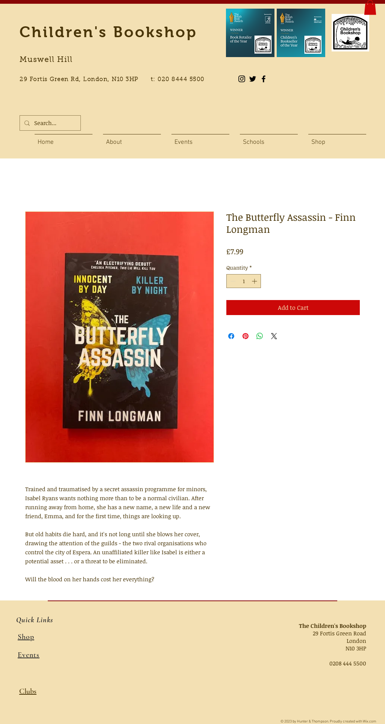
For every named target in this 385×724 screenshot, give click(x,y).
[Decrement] (232, 281)
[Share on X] (274, 336)
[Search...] (49, 123)
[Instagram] (241, 78)
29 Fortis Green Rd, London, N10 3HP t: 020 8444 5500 (116, 80)
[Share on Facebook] (231, 336)
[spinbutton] (243, 281)
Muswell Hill (46, 60)
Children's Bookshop (108, 32)
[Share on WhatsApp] (259, 336)
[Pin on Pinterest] (245, 336)
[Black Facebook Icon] (263, 78)
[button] (370, 7)
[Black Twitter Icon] (252, 78)
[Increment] (255, 281)
